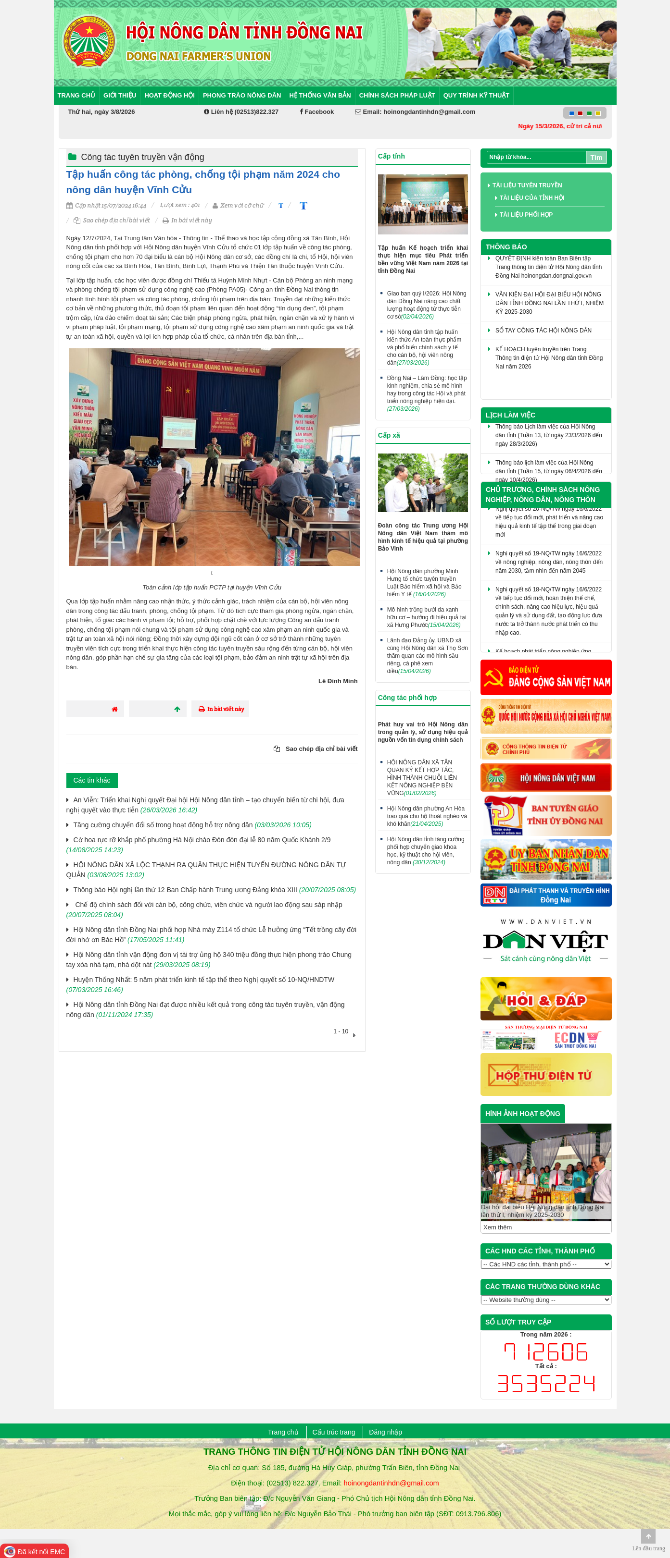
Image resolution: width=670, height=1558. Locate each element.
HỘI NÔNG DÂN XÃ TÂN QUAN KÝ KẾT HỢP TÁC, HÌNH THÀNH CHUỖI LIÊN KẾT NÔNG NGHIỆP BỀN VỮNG (422, 778)
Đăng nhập (385, 1432)
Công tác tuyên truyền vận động (142, 157)
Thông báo (506, 247)
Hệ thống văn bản (320, 95)
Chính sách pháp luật (397, 95)
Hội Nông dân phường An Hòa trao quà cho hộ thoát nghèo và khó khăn (427, 816)
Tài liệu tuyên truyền (527, 185)
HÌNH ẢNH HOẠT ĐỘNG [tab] (522, 1113)
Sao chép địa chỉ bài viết (112, 220)
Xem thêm (497, 1227)
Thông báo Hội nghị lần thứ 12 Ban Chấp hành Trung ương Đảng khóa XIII (215, 890)
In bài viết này (187, 220)
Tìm (597, 157)
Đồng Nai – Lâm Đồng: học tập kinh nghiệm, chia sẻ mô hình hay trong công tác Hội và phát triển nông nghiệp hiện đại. (427, 393)
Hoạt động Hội (169, 95)
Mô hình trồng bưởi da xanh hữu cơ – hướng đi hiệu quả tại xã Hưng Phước (427, 617)
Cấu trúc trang (334, 1432)
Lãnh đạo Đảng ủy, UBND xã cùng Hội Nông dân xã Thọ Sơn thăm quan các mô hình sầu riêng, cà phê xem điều (427, 656)
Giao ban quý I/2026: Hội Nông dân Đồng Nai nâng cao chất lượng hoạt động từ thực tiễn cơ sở (427, 305)
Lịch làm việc (510, 415)
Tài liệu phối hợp (526, 214)
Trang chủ (77, 95)
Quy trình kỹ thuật (476, 95)
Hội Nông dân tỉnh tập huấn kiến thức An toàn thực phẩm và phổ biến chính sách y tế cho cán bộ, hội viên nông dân (424, 347)
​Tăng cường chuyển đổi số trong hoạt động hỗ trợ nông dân (193, 825)
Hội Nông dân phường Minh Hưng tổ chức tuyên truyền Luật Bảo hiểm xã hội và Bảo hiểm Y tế (424, 583)
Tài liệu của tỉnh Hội (532, 198)
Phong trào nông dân (242, 95)
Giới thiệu (119, 95)
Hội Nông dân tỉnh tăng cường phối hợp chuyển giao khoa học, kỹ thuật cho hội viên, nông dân (426, 851)
